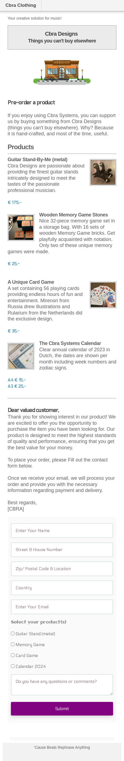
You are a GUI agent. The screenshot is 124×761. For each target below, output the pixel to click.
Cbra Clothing (20, 5)
